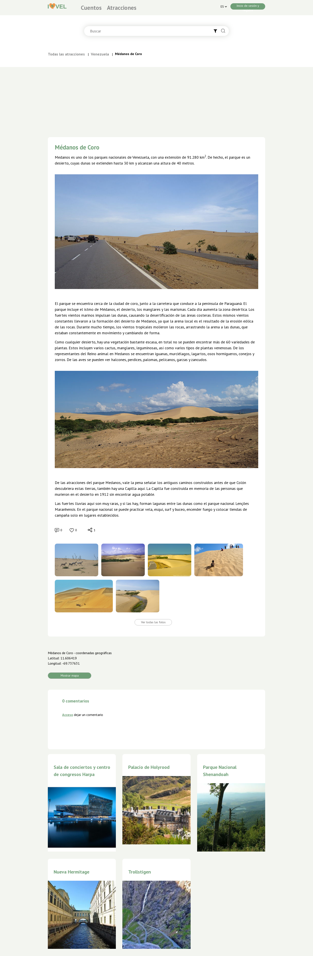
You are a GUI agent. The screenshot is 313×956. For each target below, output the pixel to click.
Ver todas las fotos (153, 622)
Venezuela (100, 54)
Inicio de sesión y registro (247, 7)
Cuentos (91, 7)
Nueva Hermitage (71, 872)
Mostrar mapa (70, 675)
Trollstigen (139, 872)
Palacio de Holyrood (149, 767)
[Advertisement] (156, 99)
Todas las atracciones (66, 54)
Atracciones (121, 7)
